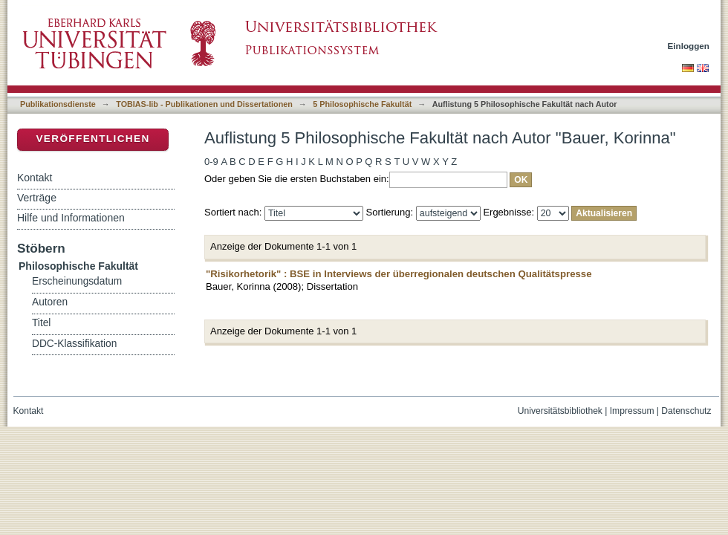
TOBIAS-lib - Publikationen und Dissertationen (204, 104)
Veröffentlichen (92, 138)
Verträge (36, 198)
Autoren (50, 302)
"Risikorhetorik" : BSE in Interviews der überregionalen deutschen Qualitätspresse (399, 273)
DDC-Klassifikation (74, 343)
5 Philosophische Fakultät (362, 104)
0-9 (211, 161)
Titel (41, 322)
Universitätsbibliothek (560, 411)
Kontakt (34, 178)
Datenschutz (686, 411)
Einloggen (689, 46)
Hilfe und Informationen (71, 218)
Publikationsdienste (58, 104)
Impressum (632, 411)
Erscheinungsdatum (77, 281)
